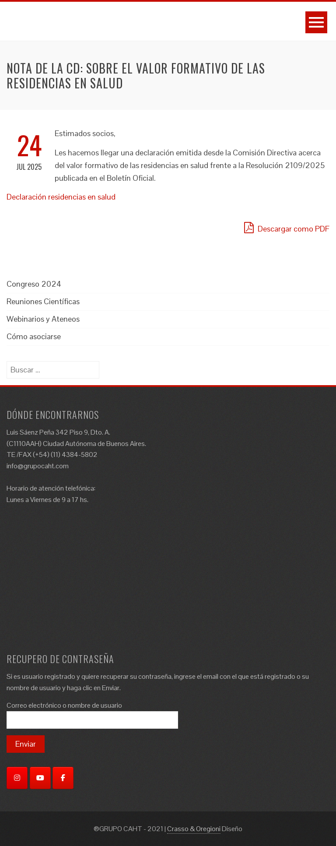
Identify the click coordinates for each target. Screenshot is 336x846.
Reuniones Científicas (43, 301)
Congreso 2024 (34, 284)
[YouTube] (40, 778)
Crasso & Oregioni (193, 828)
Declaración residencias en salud (61, 197)
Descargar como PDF (286, 228)
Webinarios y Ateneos (43, 319)
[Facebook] (63, 778)
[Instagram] (17, 778)
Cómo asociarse (34, 336)
